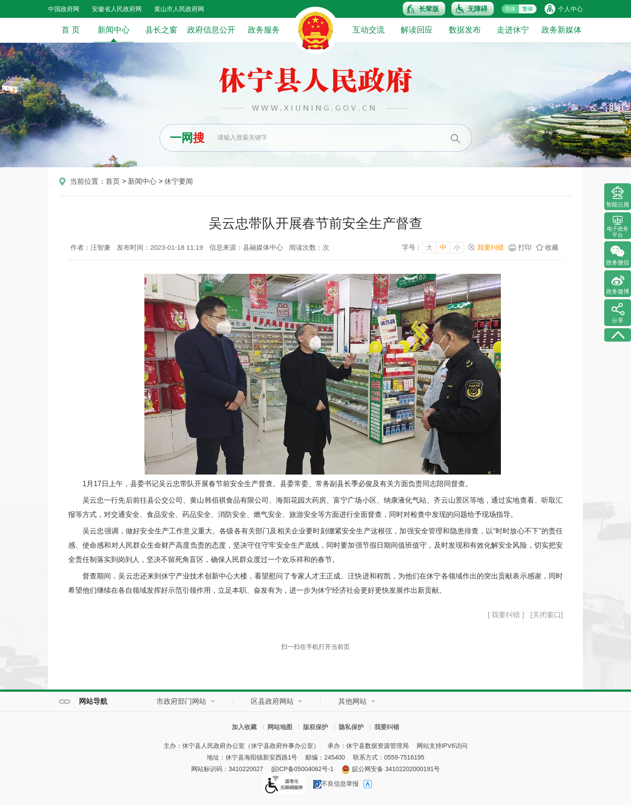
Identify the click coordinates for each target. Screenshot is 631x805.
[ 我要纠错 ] (506, 615)
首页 (113, 181)
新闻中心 (114, 33)
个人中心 (570, 8)
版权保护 (315, 727)
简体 (510, 9)
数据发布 (465, 29)
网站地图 (279, 727)
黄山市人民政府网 (179, 8)
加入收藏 (244, 727)
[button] (424, 9)
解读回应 (417, 29)
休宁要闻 (178, 181)
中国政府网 (63, 8)
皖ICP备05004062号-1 (302, 768)
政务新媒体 (561, 29)
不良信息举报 (336, 783)
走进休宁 (513, 29)
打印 (525, 247)
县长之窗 (161, 29)
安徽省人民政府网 (117, 8)
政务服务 (264, 29)
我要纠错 (490, 247)
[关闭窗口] (546, 615)
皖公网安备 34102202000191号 (390, 768)
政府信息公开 (211, 29)
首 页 (70, 29)
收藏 (551, 247)
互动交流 (368, 29)
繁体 (527, 9)
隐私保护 (351, 727)
